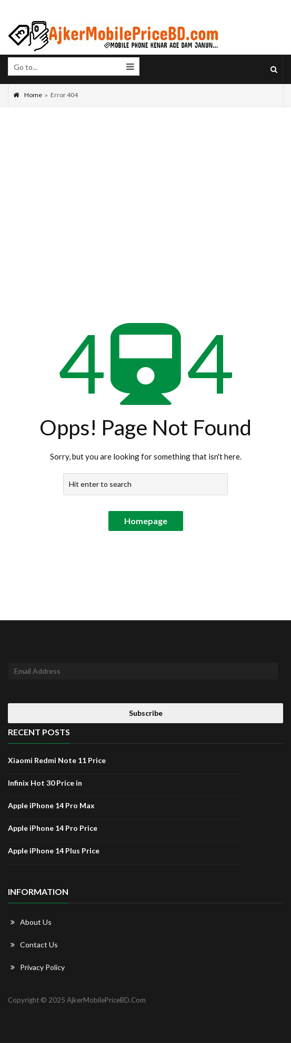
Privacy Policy (42, 967)
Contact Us (39, 944)
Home (27, 95)
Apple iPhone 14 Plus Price (53, 850)
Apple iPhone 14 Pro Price (52, 827)
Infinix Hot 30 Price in (45, 782)
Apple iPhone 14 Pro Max (51, 805)
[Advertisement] (145, 185)
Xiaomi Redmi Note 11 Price (57, 760)
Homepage (145, 521)
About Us (36, 921)
